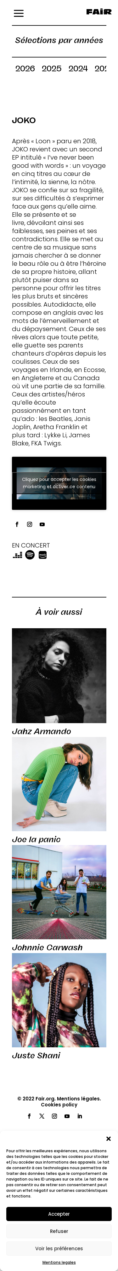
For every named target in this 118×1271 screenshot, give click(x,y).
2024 (78, 69)
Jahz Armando (41, 731)
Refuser (59, 1231)
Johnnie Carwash (47, 947)
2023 (104, 69)
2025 (52, 69)
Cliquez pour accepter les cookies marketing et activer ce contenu (59, 483)
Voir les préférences (59, 1248)
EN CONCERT (31, 545)
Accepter (59, 1214)
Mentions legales (59, 1262)
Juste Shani (36, 1055)
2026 (25, 69)
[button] (108, 1139)
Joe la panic (36, 839)
